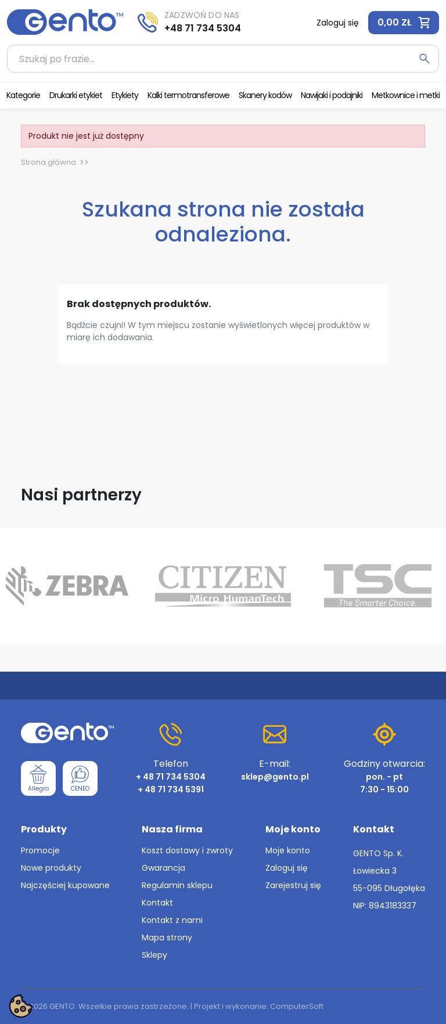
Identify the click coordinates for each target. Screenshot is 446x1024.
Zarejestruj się (293, 885)
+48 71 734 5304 (202, 28)
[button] (403, 22)
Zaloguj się (286, 868)
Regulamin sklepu (177, 885)
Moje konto (287, 850)
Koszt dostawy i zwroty (187, 850)
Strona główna (48, 162)
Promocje (40, 850)
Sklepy (154, 955)
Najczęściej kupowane (65, 885)
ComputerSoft (296, 1006)
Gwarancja (163, 868)
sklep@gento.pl (275, 777)
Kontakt (157, 902)
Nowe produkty (51, 868)
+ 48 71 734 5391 (171, 789)
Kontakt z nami (172, 920)
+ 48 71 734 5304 (171, 777)
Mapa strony (167, 937)
